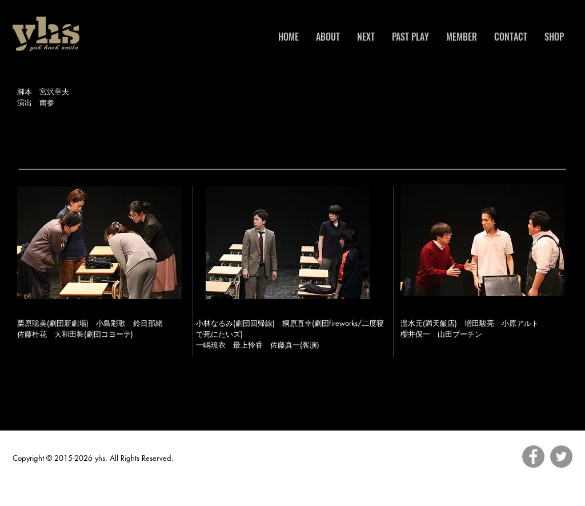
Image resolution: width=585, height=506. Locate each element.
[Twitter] (561, 456)
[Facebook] (533, 456)
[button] (99, 242)
